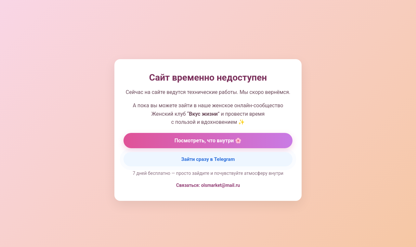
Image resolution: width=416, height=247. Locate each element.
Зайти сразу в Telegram (208, 159)
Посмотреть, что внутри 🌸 (208, 140)
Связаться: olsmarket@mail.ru (208, 185)
